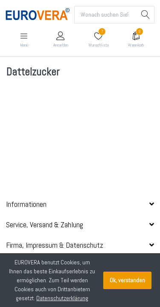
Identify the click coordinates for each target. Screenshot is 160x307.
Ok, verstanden (127, 280)
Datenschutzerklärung (62, 298)
